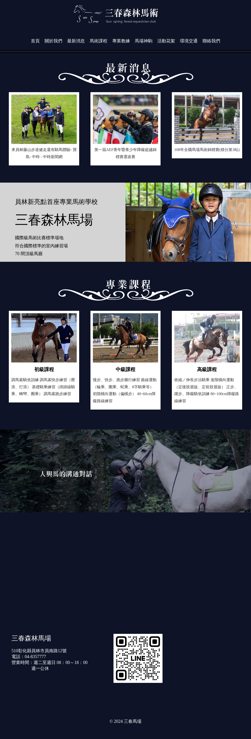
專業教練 (121, 40)
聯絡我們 (211, 40)
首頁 (35, 40)
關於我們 (53, 40)
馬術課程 (98, 40)
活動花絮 (166, 40)
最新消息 (76, 40)
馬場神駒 (143, 40)
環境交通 (189, 40)
